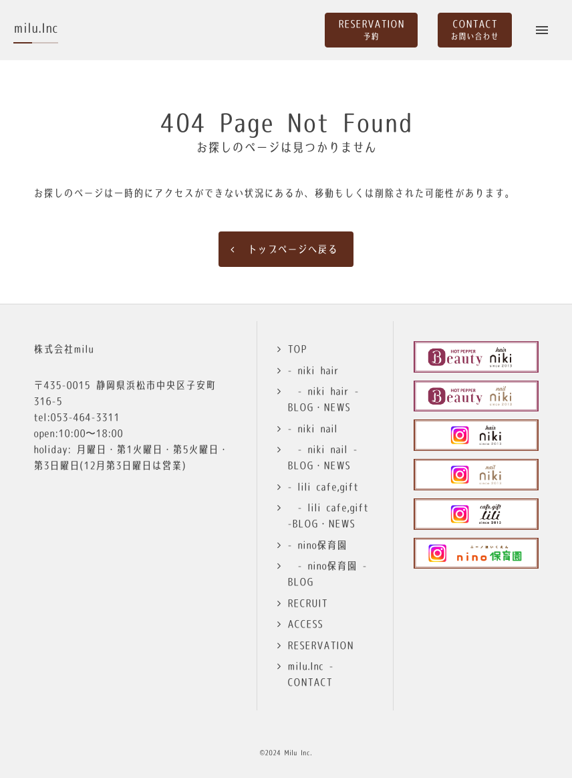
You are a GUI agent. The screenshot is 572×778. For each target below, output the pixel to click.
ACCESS (305, 624)
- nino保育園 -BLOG (327, 574)
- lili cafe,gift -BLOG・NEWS (327, 515)
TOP (297, 349)
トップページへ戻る (292, 249)
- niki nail (312, 428)
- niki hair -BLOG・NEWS (323, 399)
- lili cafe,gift (322, 487)
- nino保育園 (317, 545)
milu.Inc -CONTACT (310, 674)
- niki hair (313, 370)
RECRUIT (307, 603)
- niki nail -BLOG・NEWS (322, 457)
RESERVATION (320, 645)
